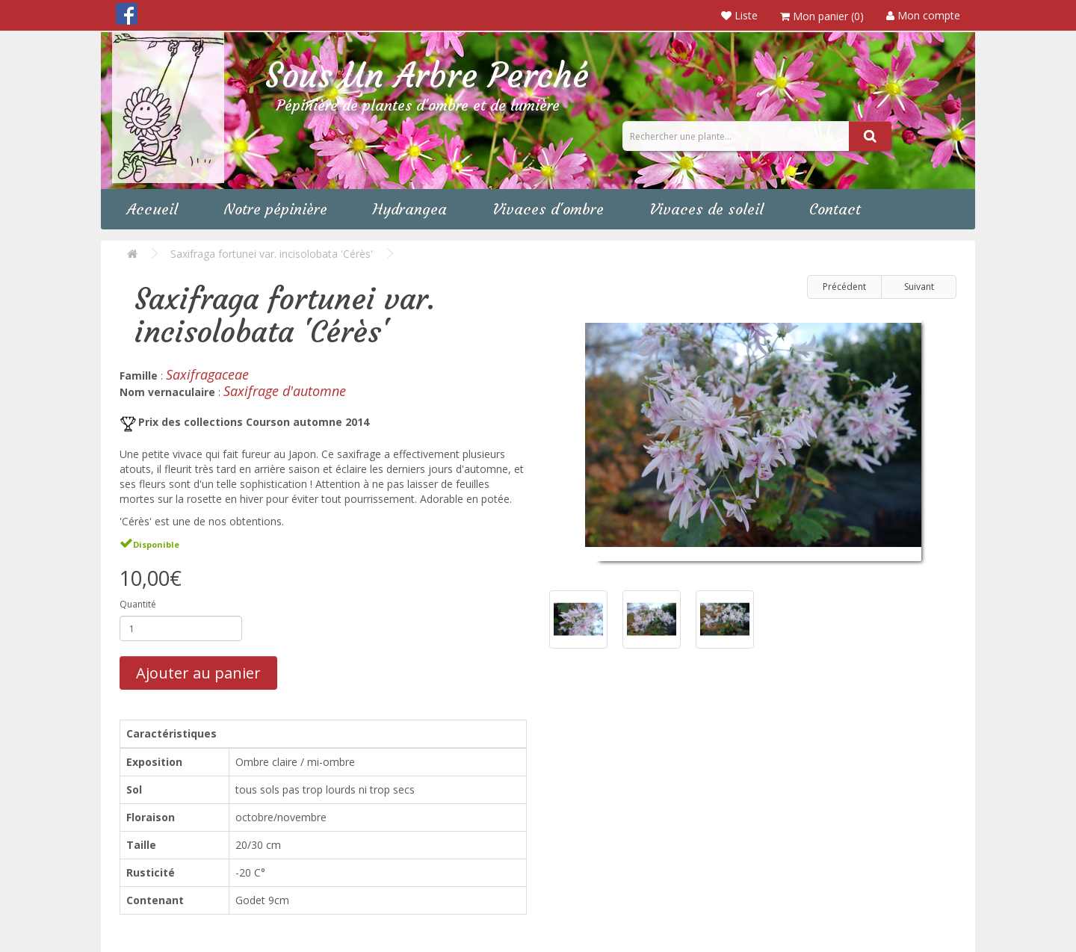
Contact (835, 209)
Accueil (152, 209)
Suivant (919, 286)
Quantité (138, 604)
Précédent (844, 286)
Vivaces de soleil (706, 209)
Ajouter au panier (198, 673)
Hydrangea (410, 209)
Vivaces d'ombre (548, 209)
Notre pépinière (275, 209)
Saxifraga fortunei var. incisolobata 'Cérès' (271, 254)
